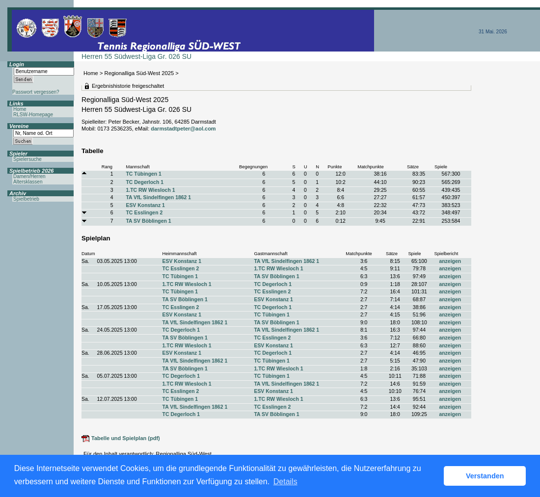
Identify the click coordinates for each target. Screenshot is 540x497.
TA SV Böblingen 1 (148, 221)
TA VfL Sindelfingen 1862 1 (158, 197)
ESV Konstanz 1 (145, 205)
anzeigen (450, 261)
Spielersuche (27, 159)
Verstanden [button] (485, 476)
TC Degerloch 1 (144, 182)
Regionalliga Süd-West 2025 (139, 73)
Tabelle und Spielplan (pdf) (125, 438)
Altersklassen (27, 181)
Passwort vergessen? (35, 92)
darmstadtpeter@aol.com (183, 128)
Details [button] (285, 481)
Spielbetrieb (26, 199)
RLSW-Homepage (33, 114)
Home (90, 73)
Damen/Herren (29, 176)
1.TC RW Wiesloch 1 (150, 190)
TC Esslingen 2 (144, 212)
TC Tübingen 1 (143, 174)
